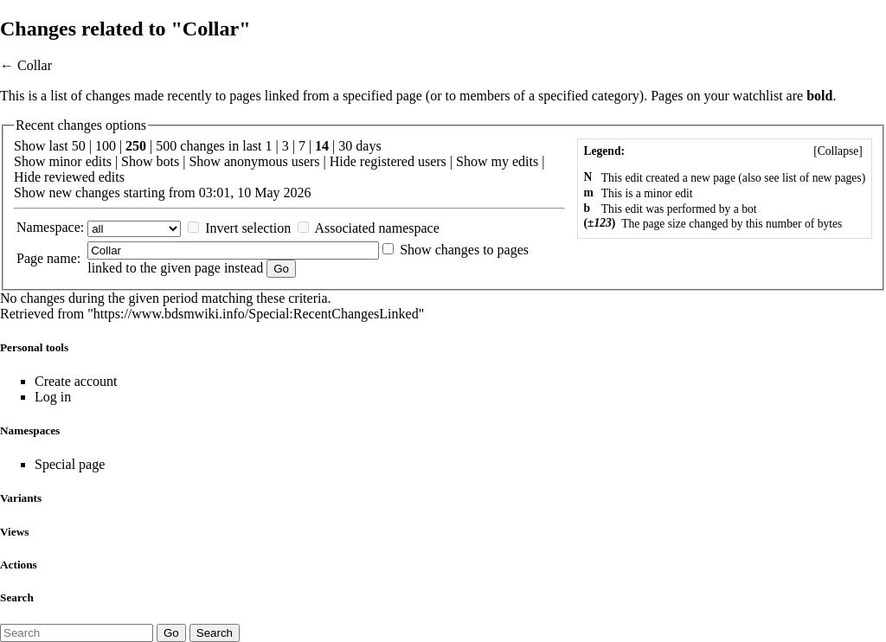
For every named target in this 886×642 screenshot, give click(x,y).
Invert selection (248, 228)
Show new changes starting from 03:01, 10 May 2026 (162, 192)
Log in (53, 396)
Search (17, 597)
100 (105, 145)
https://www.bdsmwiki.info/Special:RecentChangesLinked (256, 313)
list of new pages (822, 177)
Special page (70, 464)
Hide (343, 161)
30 (345, 145)
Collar (34, 65)
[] (838, 150)
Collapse (838, 150)
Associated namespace (376, 228)
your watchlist (743, 95)
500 (166, 145)
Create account (76, 381)
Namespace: (50, 227)
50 (79, 145)
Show (29, 161)
